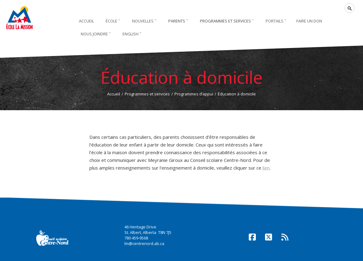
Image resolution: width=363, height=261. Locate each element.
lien (266, 168)
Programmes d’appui (193, 94)
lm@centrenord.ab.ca (144, 243)
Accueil (113, 94)
